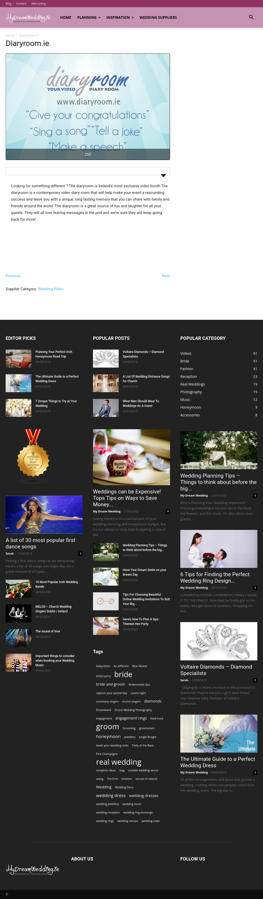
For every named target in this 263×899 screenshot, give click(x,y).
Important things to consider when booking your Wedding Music (55, 660)
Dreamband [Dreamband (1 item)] (103, 710)
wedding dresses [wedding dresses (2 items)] (143, 795)
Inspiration (120, 17)
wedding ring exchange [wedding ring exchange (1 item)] (138, 812)
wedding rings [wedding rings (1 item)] (105, 821)
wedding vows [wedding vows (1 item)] (150, 821)
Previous (13, 276)
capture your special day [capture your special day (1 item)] (111, 693)
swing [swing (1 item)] (99, 779)
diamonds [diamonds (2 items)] (153, 701)
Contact (21, 3)
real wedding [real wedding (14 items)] (118, 762)
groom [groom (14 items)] (107, 726)
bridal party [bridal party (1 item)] (103, 676)
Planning (89, 17)
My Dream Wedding (106, 511)
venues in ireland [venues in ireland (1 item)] (146, 779)
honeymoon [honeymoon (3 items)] (108, 736)
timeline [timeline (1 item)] (126, 779)
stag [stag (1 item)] (122, 770)
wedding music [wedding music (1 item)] (132, 804)
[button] (251, 17)
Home (65, 17)
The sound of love (47, 631)
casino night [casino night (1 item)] (138, 693)
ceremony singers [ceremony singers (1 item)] (107, 701)
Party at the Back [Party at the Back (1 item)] (143, 745)
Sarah (10, 553)
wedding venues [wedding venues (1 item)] (127, 821)
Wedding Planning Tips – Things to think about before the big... (218, 482)
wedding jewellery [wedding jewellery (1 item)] (107, 804)
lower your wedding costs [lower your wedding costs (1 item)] (112, 745)
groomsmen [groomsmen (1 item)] (146, 728)
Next (166, 276)
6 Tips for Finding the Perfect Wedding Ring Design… (215, 577)
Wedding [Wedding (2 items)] (103, 786)
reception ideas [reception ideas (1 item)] (106, 770)
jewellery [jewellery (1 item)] (130, 737)
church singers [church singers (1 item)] (131, 701)
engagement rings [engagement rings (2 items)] (131, 718)
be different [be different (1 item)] (121, 666)
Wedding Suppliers (158, 17)
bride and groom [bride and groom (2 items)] (110, 684)
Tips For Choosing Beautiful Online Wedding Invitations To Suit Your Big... (146, 599)
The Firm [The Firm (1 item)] (112, 779)
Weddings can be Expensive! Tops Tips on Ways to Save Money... (127, 498)
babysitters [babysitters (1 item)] (103, 666)
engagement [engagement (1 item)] (104, 718)
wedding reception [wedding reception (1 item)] (108, 812)
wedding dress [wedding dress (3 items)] (111, 795)
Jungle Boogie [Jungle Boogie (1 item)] (147, 737)
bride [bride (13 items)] (123, 674)
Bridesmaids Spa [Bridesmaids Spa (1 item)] (139, 684)
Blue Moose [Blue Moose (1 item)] (139, 666)
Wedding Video (51, 289)
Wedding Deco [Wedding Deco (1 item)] (124, 787)
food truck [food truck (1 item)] (156, 718)
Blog (8, 3)
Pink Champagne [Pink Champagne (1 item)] (107, 754)
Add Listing (38, 3)
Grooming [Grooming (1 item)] (129, 728)
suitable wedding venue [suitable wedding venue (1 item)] (143, 770)
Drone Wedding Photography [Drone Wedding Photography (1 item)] (133, 710)
